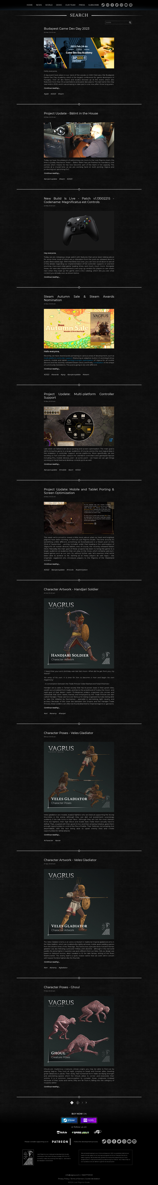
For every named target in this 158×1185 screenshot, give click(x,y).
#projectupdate (50, 179)
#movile (70, 570)
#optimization (81, 570)
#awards (54, 374)
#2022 (46, 374)
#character (48, 840)
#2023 (53, 94)
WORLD (49, 5)
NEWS (39, 5)
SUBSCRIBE (93, 5)
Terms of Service (77, 1179)
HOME (30, 5)
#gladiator (63, 968)
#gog (63, 374)
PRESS (82, 5)
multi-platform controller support (58, 358)
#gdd (46, 94)
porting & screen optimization (80, 360)
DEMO (59, 5)
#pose (57, 840)
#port (70, 470)
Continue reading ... (52, 88)
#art (45, 713)
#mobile (62, 470)
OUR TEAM (70, 5)
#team (61, 94)
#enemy (53, 713)
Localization (98, 363)
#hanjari (62, 713)
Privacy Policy (63, 1179)
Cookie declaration (92, 1179)
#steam (86, 374)
